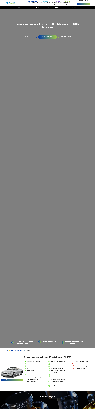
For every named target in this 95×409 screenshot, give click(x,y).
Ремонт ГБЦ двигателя (55, 364)
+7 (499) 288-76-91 (32, 3)
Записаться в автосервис (11, 379)
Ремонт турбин (30, 370)
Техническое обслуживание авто (58, 370)
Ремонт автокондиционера (56, 368)
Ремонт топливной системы (33, 374)
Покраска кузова (31, 383)
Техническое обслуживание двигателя (36, 377)
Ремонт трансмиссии (55, 377)
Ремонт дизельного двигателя (34, 364)
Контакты (74, 7)
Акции (57, 7)
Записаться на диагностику (80, 366)
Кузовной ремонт (54, 385)
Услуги (19, 7)
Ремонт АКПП (53, 372)
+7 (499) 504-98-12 (67, 3)
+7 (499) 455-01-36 (45, 3)
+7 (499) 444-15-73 (57, 3)
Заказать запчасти (78, 364)
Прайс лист (39, 7)
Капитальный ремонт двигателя (34, 361)
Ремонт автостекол (31, 381)
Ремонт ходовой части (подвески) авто (59, 374)
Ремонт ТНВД (30, 368)
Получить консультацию (83, 4)
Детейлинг (52, 383)
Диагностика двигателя (32, 379)
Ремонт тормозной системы (57, 381)
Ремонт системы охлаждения (34, 372)
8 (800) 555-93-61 (83, 2)
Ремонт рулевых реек (55, 366)
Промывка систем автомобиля (57, 361)
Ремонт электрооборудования (57, 379)
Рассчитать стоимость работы (81, 361)
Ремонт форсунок (31, 366)
